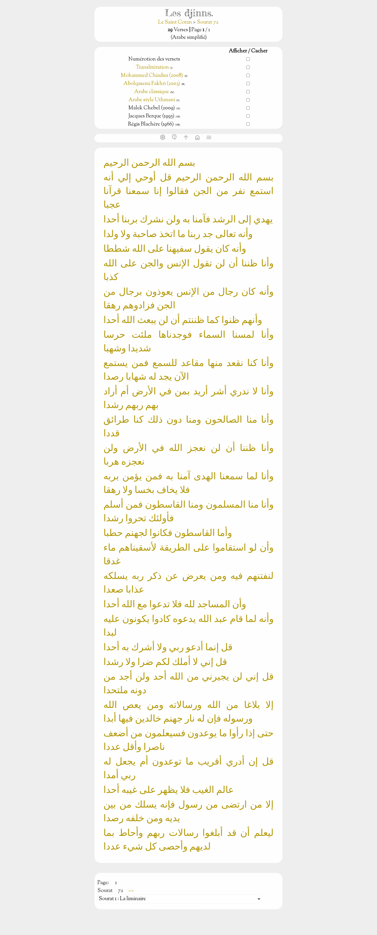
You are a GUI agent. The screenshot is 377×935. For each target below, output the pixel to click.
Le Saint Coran (175, 22)
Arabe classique (151, 92)
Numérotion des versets (154, 59)
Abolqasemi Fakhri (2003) (152, 84)
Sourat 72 (207, 22)
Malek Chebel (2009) (152, 108)
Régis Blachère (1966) (151, 124)
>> (131, 891)
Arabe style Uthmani (152, 100)
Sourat (105, 891)
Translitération (152, 67)
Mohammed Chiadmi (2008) (152, 75)
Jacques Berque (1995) (151, 116)
